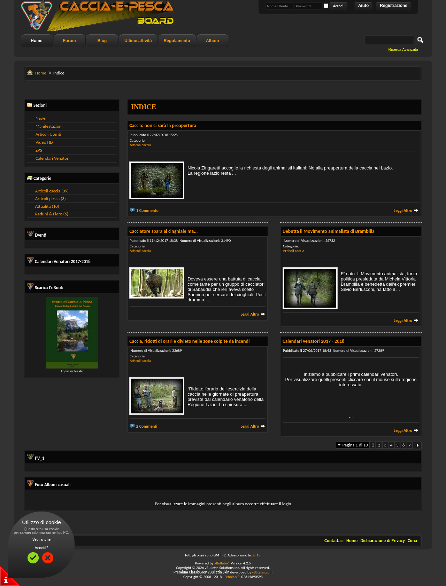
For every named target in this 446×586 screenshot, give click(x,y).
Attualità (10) (47, 206)
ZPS (39, 150)
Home (36, 40)
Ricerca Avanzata (403, 49)
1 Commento (147, 210)
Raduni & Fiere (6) (51, 213)
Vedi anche (41, 539)
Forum (69, 40)
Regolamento (177, 40)
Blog (102, 40)
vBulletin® (222, 563)
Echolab (230, 577)
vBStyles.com (262, 572)
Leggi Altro (406, 210)
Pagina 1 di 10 (355, 445)
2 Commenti (146, 426)
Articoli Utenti (48, 134)
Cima (412, 540)
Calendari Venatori (53, 158)
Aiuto (363, 5)
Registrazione (393, 5)
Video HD (44, 142)
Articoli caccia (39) (52, 190)
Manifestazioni (49, 126)
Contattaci (334, 540)
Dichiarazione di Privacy (382, 540)
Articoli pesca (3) (50, 198)
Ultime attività (138, 40)
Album (212, 40)
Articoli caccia (140, 145)
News (41, 118)
